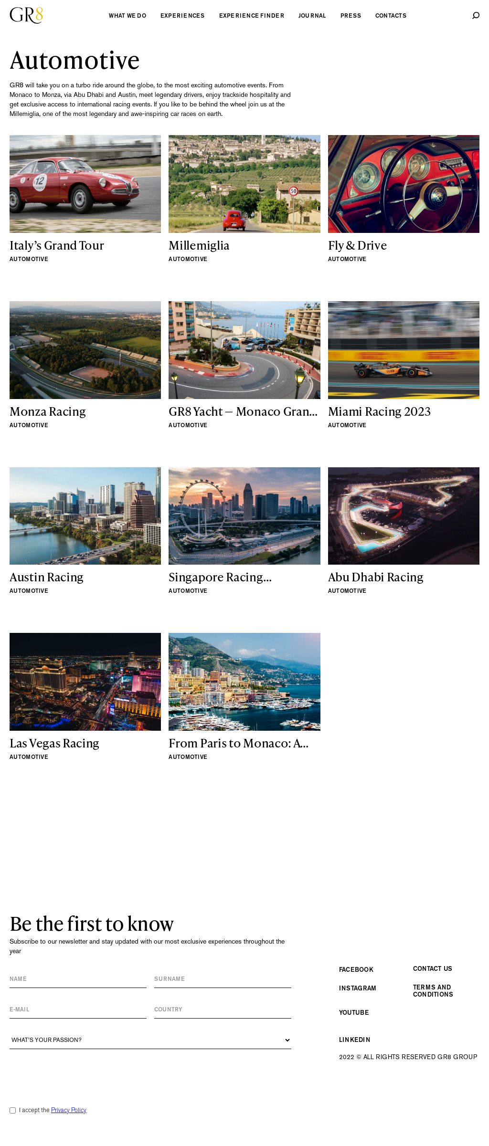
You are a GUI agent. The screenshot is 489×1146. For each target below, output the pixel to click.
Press (350, 15)
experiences (182, 15)
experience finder (251, 15)
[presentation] (82, 1072)
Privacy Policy (68, 1110)
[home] (26, 15)
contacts (390, 15)
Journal (312, 15)
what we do (127, 15)
